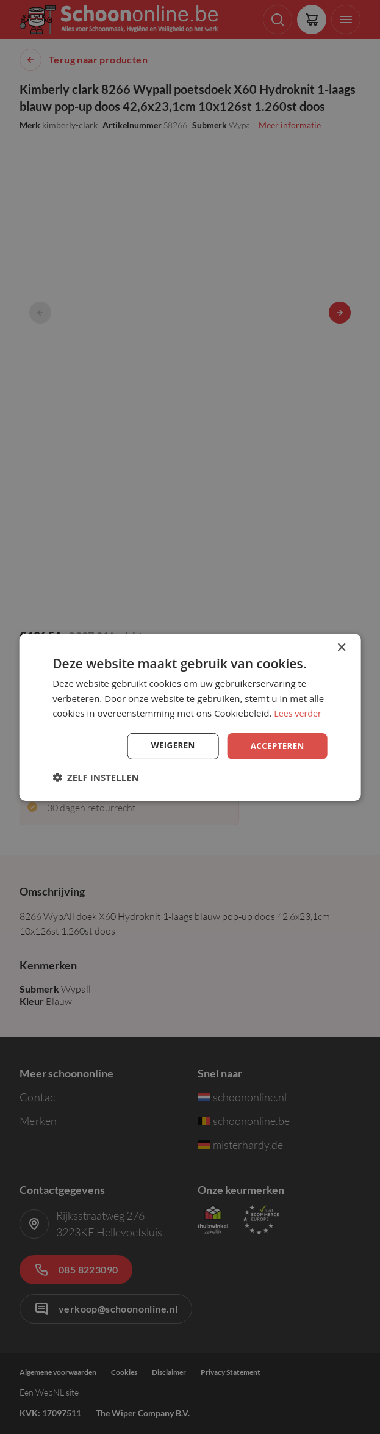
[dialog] (190, 716)
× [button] (341, 646)
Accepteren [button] (276, 745)
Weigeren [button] (169, 745)
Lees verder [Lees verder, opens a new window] (299, 712)
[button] (95, 777)
